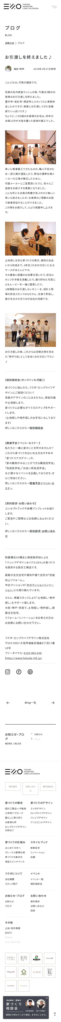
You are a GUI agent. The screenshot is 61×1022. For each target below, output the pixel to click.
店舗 (32, 857)
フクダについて (13, 873)
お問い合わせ (30, 788)
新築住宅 (35, 847)
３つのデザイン (37, 808)
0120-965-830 (33, 653)
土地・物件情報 (12, 928)
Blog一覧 (30, 702)
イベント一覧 (37, 879)
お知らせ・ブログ (15, 895)
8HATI (8, 932)
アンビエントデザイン (41, 822)
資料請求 (13, 786)
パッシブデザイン (39, 817)
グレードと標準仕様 (15, 852)
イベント (35, 873)
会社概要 (9, 879)
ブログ (13, 27)
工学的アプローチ (14, 813)
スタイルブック (39, 842)
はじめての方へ (13, 847)
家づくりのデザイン (41, 803)
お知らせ (9, 43)
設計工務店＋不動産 (15, 808)
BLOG (8, 35)
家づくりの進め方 (14, 857)
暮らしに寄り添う (13, 817)
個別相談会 (36, 428)
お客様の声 (11, 822)
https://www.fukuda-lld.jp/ (23, 658)
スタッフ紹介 (11, 883)
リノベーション (37, 852)
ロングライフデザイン (41, 813)
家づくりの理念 (14, 803)
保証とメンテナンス (15, 861)
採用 (32, 910)
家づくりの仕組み (15, 842)
